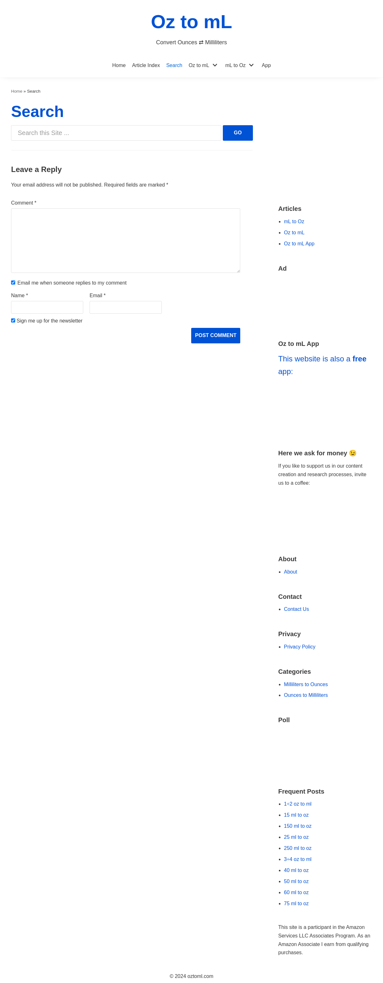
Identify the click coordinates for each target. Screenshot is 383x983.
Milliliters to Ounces (306, 684)
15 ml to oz (296, 815)
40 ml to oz (296, 870)
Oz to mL (199, 65)
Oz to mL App (299, 243)
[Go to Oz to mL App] (325, 409)
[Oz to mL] (191, 26)
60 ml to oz (296, 892)
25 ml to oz (296, 837)
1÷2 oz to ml (297, 804)
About (290, 571)
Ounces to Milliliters (306, 695)
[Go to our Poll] (325, 751)
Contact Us (296, 609)
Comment (23, 203)
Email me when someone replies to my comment (72, 283)
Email (98, 295)
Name (19, 295)
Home (119, 65)
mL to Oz (235, 65)
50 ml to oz (296, 881)
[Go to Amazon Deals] (325, 301)
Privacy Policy (300, 646)
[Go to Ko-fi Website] (325, 530)
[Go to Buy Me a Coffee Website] (325, 507)
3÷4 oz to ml (297, 859)
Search (174, 65)
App (266, 65)
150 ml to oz (297, 826)
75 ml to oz (296, 903)
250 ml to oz (297, 848)
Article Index (146, 65)
